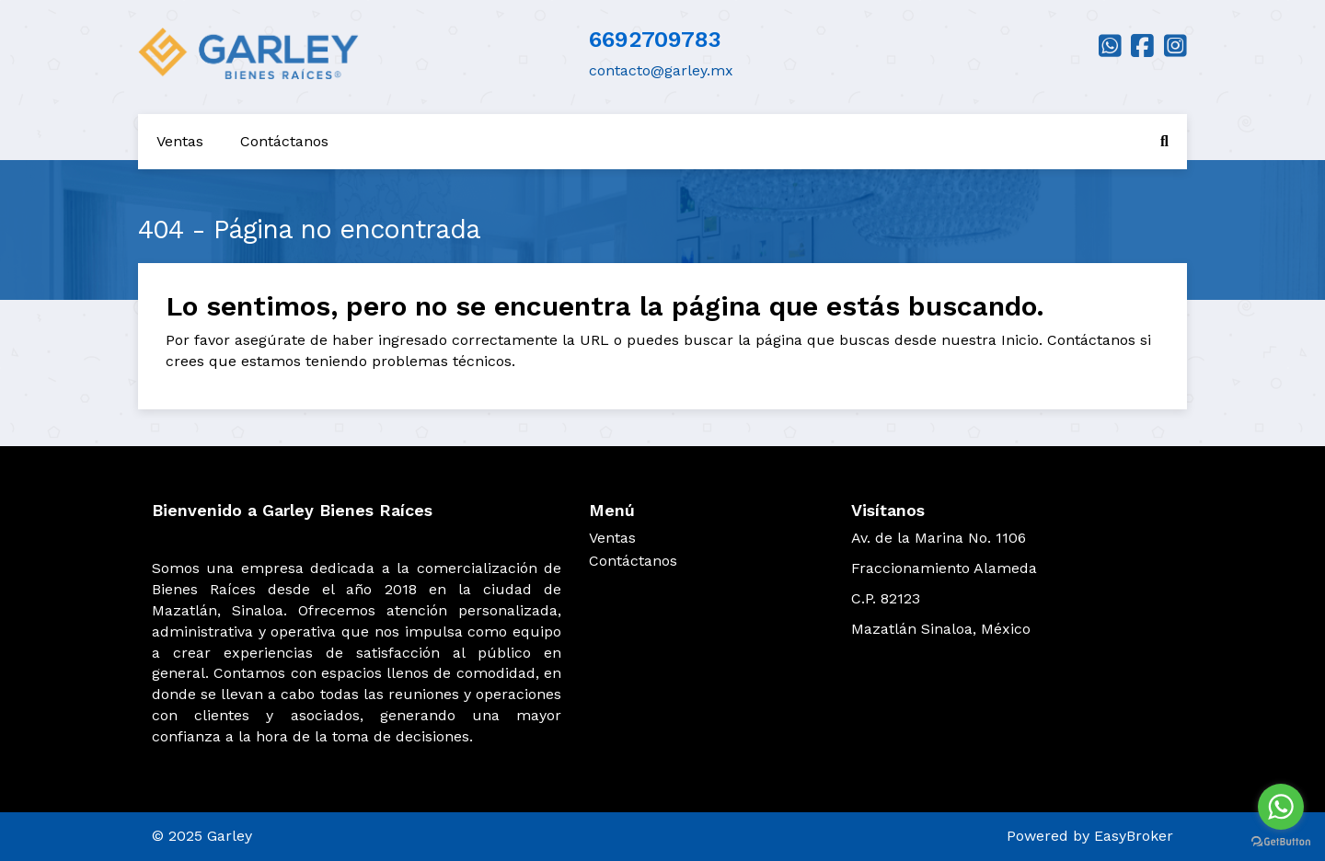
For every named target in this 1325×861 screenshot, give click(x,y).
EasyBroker (1133, 835)
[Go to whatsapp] (1281, 807)
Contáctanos (284, 141)
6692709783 (655, 39)
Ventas (179, 141)
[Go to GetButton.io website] (1280, 842)
